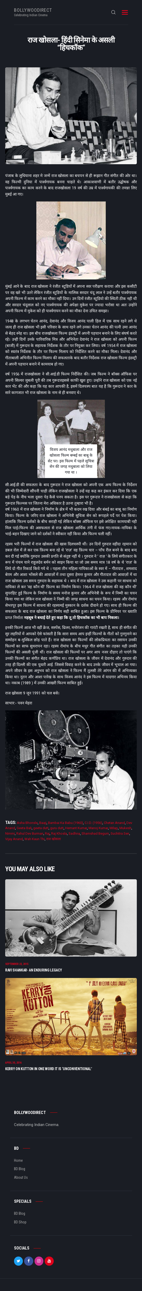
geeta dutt (41, 828)
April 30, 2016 (13, 1064)
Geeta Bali (24, 828)
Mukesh (125, 828)
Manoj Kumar (98, 828)
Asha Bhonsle (27, 823)
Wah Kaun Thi (34, 839)
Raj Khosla (59, 833)
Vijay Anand (14, 839)
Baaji (42, 823)
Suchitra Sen (120, 833)
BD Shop (20, 1224)
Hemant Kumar (76, 828)
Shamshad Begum (95, 833)
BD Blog (19, 1171)
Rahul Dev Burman (29, 833)
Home (18, 1162)
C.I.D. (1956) (93, 823)
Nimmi (10, 833)
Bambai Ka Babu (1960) (65, 823)
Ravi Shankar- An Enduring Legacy (33, 971)
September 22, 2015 (16, 965)
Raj (47, 833)
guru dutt (57, 828)
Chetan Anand (114, 823)
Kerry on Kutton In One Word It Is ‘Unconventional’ (48, 1071)
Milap (114, 828)
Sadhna (74, 833)
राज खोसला (53, 839)
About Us (21, 1179)
